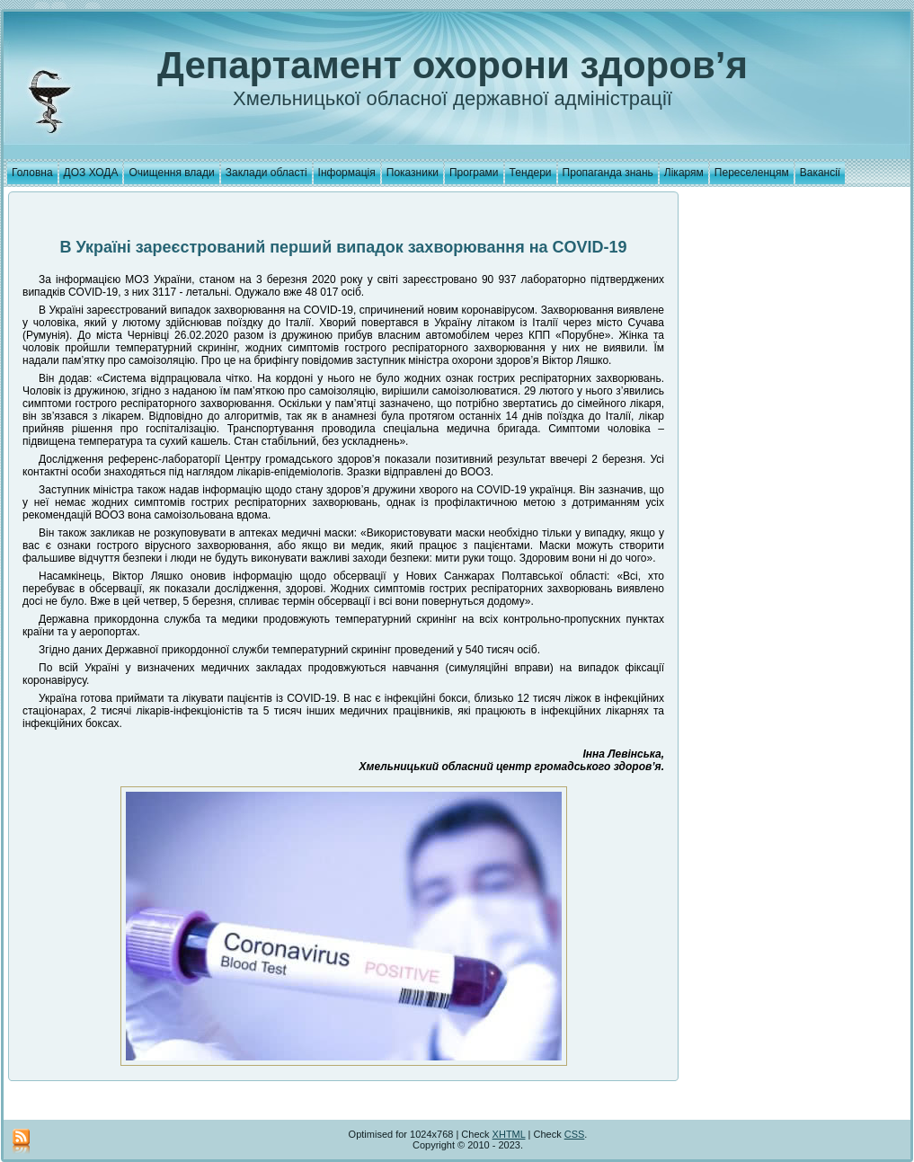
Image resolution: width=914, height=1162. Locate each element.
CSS (574, 1134)
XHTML (509, 1134)
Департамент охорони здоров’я (452, 65)
